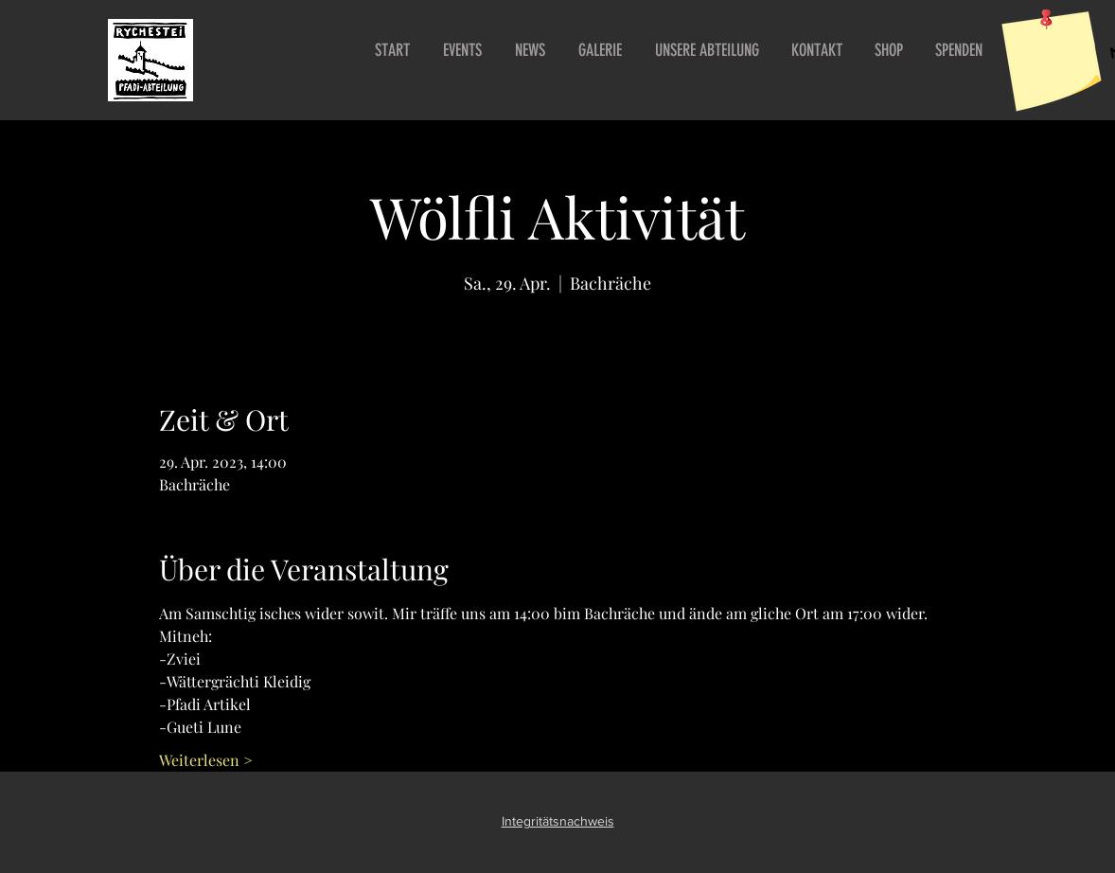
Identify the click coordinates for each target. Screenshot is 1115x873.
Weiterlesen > (206, 760)
